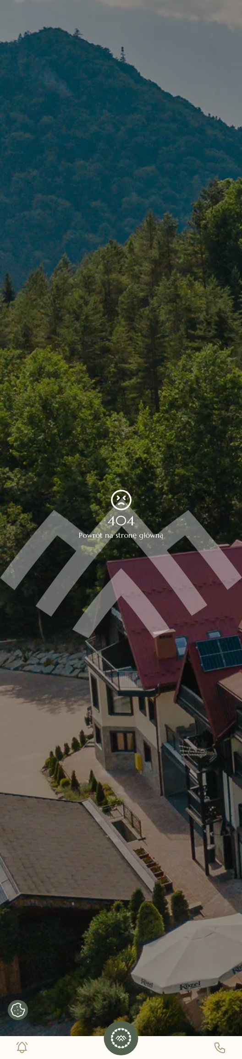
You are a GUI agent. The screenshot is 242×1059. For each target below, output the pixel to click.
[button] (121, 1038)
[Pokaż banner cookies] (18, 1010)
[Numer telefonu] (220, 1047)
